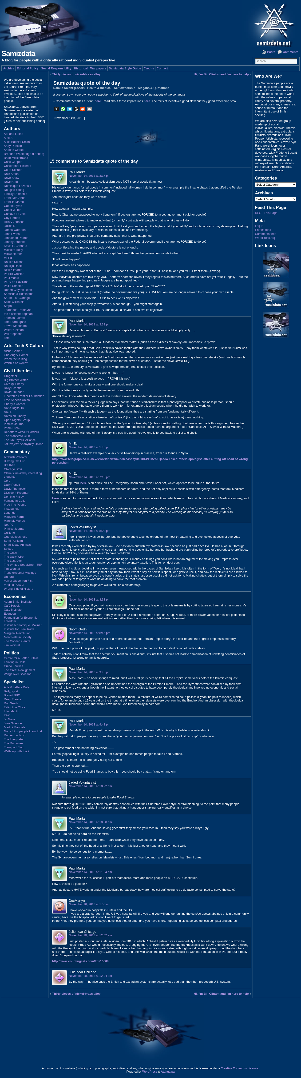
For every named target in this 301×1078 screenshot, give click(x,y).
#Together (10, 376)
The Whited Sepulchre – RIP (23, 564)
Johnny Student (14, 242)
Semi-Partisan (13, 540)
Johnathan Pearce (16, 238)
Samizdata (18, 53)
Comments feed (265, 234)
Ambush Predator (15, 457)
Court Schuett (13, 170)
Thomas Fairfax (14, 318)
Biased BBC (12, 695)
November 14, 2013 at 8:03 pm (89, 531)
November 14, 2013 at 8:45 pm (89, 633)
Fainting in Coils (14, 500)
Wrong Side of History (18, 588)
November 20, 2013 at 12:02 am (90, 935)
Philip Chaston (13, 286)
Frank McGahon (14, 198)
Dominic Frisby (14, 496)
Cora (7, 480)
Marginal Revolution (17, 633)
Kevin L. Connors (15, 246)
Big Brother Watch (16, 380)
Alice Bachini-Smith (17, 142)
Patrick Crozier (14, 274)
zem (6, 338)
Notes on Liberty (15, 416)
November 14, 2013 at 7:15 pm (89, 477)
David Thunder (14, 392)
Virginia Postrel (14, 584)
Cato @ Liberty (14, 384)
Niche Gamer (12, 351)
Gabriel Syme (13, 206)
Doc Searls (11, 703)
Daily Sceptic (12, 388)
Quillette (9, 532)
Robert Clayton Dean (18, 290)
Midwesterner (13, 254)
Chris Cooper (12, 162)
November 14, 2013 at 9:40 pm (89, 672)
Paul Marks (11, 278)
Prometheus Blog (15, 359)
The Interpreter (14, 739)
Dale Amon (11, 174)
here (83, 483)
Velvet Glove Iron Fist (18, 580)
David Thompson (15, 488)
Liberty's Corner (14, 404)
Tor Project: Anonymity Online (23, 444)
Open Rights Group (17, 420)
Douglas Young (14, 190)
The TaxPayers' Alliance (20, 440)
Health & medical (99, 88)
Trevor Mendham (15, 326)
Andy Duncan (13, 146)
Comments (290, 52)
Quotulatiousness (15, 536)
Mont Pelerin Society (17, 637)
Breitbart (9, 465)
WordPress (149, 1071)
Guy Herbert (12, 218)
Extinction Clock (14, 707)
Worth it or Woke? (16, 363)
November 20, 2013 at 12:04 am (90, 976)
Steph (8, 306)
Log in (259, 226)
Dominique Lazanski (17, 186)
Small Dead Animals (17, 544)
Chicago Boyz (13, 469)
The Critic (10, 552)
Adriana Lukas (13, 134)
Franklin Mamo (14, 202)
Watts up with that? (16, 751)
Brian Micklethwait (16, 158)
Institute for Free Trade (19, 629)
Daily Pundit (12, 484)
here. (98, 101)
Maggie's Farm (14, 516)
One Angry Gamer (16, 355)
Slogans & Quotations (153, 88)
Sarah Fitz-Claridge (17, 298)
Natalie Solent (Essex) (69, 88)
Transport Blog (13, 747)
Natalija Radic (13, 266)
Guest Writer (12, 210)
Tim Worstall (12, 568)
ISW (6, 715)
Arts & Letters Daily (17, 687)
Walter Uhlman (14, 330)
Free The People (15, 504)
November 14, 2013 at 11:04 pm (90, 872)
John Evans (12, 234)
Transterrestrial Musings (20, 572)
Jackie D (9, 226)
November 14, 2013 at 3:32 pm (89, 324)
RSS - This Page (266, 213)
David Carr (11, 182)
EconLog (10, 613)
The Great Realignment (19, 670)
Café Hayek (12, 605)
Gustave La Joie (14, 214)
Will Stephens (13, 334)
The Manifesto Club (17, 436)
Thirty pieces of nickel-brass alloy (76, 74)
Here (55, 498)
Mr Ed (8, 258)
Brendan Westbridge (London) (24, 154)
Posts (271, 52)
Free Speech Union (17, 400)
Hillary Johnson (14, 222)
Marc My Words (14, 520)
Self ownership (124, 88)
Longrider (10, 512)
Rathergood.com (15, 735)
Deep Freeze (12, 699)
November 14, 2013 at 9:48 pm (89, 724)
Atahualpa (168, 1071)
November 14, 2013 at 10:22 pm (90, 786)
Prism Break (12, 428)
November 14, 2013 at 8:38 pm (89, 599)
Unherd (9, 576)
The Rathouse (13, 743)
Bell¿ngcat (11, 691)
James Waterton (15, 230)
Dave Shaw (11, 178)
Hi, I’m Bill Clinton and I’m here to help (221, 74)
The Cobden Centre (17, 641)
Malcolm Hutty (13, 250)
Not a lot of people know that (23, 731)
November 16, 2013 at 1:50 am (89, 904)
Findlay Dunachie (15, 194)
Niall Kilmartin (13, 270)
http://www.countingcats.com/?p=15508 (80, 961)
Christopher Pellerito (17, 166)
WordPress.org (265, 238)
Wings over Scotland (17, 674)
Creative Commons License (239, 1068)
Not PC (8, 524)
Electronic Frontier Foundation (24, 396)
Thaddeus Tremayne (17, 310)
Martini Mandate (14, 727)
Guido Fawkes (13, 666)
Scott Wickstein (14, 302)
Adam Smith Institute (18, 601)
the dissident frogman (18, 314)
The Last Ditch (13, 560)
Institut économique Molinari (23, 625)
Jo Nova (9, 719)
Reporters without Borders (21, 432)
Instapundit (11, 508)
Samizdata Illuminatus (18, 294)
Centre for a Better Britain (21, 658)
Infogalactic (11, 711)
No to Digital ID (14, 408)
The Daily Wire (14, 556)
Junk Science (13, 723)
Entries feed (263, 230)
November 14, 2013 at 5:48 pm (89, 447)
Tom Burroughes (15, 322)
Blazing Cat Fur (14, 461)
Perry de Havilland (16, 282)
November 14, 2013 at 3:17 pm (89, 175)
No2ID (8, 412)
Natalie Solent (13, 262)
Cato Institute (12, 609)
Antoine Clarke (14, 150)
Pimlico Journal (14, 424)
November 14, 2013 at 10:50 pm (90, 822)
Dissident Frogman (16, 492)
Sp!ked (8, 548)
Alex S (8, 138)
